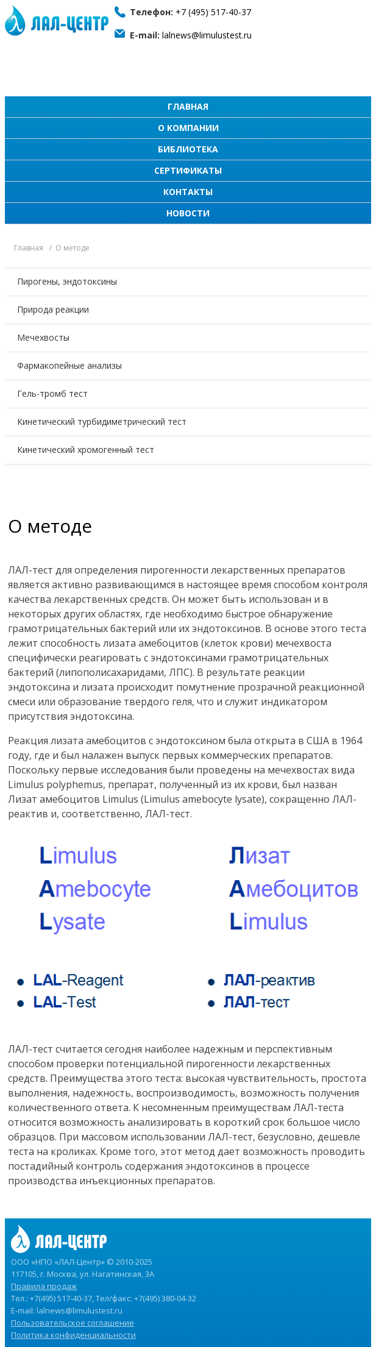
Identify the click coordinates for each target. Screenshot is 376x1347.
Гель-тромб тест (52, 393)
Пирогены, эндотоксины (67, 281)
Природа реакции (53, 309)
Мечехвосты (43, 337)
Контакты (188, 191)
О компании (188, 127)
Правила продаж (44, 1286)
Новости (188, 213)
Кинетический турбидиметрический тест (101, 421)
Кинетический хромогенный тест (85, 449)
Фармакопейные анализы (69, 365)
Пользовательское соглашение (72, 1322)
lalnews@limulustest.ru (207, 35)
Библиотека (188, 149)
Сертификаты (188, 170)
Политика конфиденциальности (73, 1334)
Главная (188, 106)
